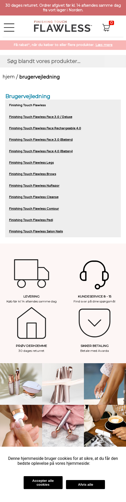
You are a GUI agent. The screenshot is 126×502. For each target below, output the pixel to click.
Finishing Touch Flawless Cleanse (33, 197)
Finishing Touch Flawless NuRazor (34, 185)
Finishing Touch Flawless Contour (34, 208)
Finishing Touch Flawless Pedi (31, 220)
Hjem (9, 77)
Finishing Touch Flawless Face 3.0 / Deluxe (40, 117)
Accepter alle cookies (43, 482)
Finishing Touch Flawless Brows (32, 174)
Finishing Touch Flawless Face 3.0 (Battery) (41, 139)
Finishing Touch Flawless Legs (31, 162)
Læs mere (103, 45)
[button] (112, 26)
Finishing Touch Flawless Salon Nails (36, 231)
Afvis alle (85, 484)
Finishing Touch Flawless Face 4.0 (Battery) (41, 151)
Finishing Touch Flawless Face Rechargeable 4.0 (45, 128)
